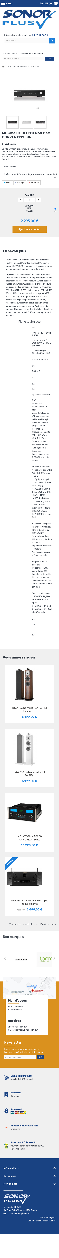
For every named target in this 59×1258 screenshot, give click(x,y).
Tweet (7, 183)
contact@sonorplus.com (18, 1213)
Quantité (29, 195)
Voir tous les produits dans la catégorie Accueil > (32, 924)
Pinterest (34, 183)
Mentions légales (47, 1217)
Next (54, 958)
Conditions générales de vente (41, 1221)
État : (5, 144)
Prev (5, 958)
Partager (20, 183)
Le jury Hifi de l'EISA (14, 260)
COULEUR (30, 206)
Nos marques (13, 937)
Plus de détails (9, 167)
